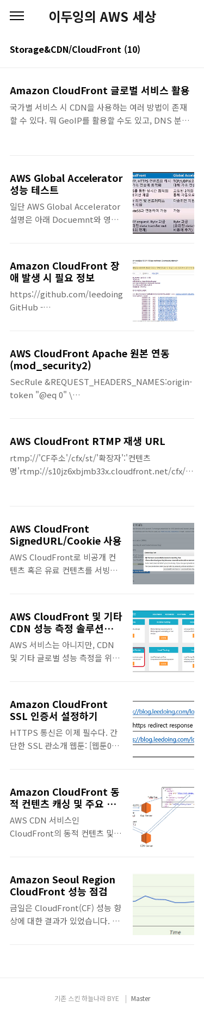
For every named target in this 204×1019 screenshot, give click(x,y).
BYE (113, 998)
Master (140, 998)
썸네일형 (172, 50)
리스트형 (187, 50)
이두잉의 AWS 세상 (102, 16)
